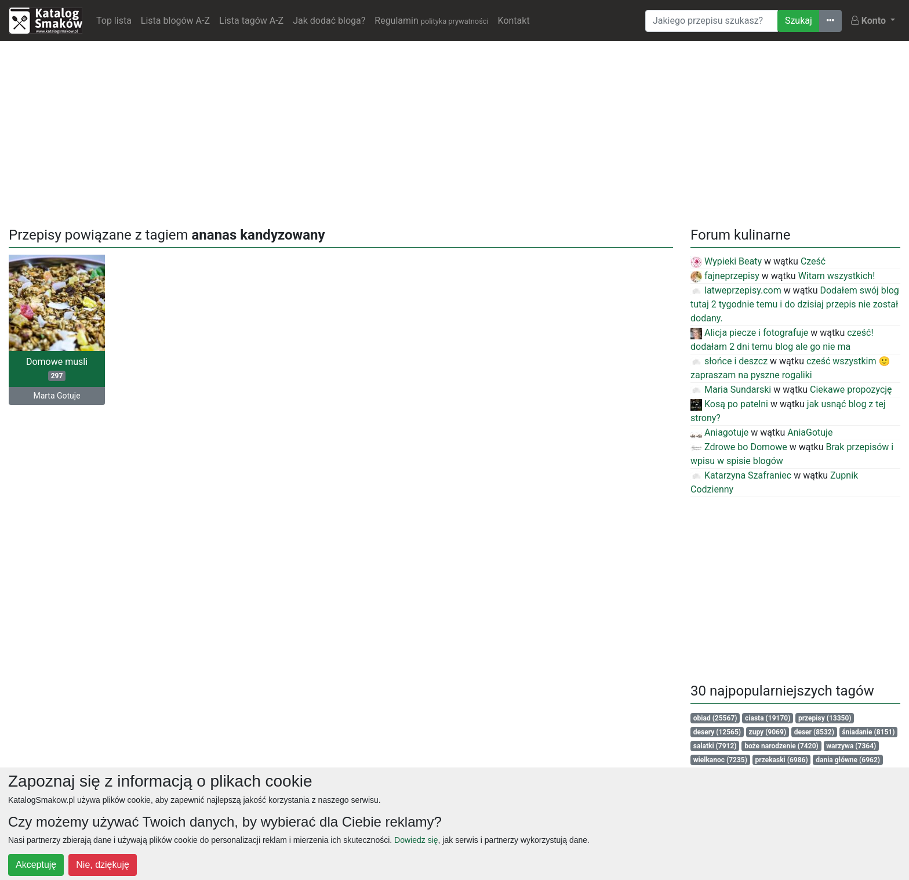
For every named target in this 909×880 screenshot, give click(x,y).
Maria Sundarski (730, 389)
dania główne (848, 760)
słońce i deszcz (729, 361)
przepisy (825, 718)
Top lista (114, 20)
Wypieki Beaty (726, 261)
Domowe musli (57, 368)
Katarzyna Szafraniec (740, 475)
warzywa (851, 746)
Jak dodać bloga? (329, 20)
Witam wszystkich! (836, 275)
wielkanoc (720, 760)
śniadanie (868, 732)
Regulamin (431, 20)
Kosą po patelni (729, 404)
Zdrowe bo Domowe (738, 446)
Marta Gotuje (56, 395)
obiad (715, 718)
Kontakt (514, 20)
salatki (715, 746)
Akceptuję (36, 865)
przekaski (781, 760)
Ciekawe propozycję (851, 389)
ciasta (767, 718)
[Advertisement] (454, 131)
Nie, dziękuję (102, 865)
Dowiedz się (416, 840)
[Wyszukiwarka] (711, 21)
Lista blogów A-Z (175, 20)
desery (717, 732)
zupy (768, 732)
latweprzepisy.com (735, 290)
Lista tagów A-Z (251, 20)
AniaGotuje (809, 432)
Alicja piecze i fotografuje (749, 332)
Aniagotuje (719, 432)
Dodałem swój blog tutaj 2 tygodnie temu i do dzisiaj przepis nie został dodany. (794, 304)
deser (814, 732)
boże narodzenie (781, 746)
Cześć (813, 261)
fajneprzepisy (724, 275)
